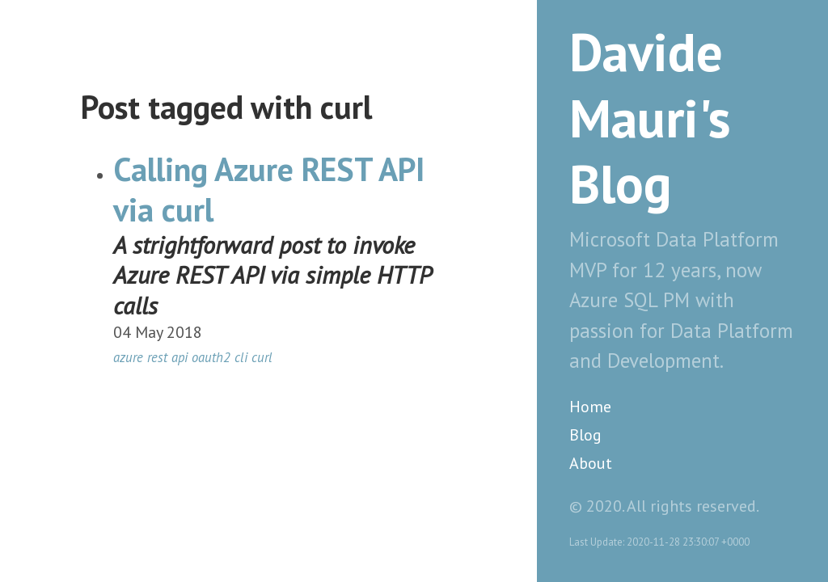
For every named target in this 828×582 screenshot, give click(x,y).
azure (128, 357)
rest (157, 357)
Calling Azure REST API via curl (269, 189)
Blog (585, 434)
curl (261, 357)
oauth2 (211, 357)
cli (240, 357)
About (590, 463)
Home (590, 406)
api (179, 357)
